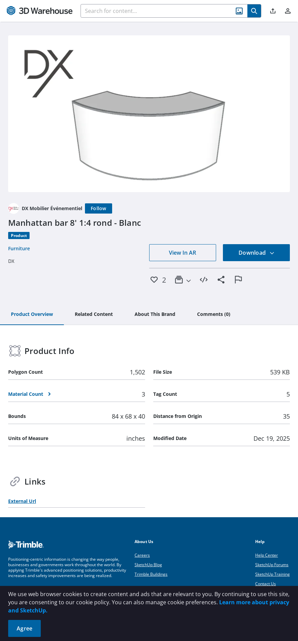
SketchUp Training (272, 574)
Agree (24, 628)
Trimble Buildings (151, 574)
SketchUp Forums (271, 565)
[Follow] (98, 208)
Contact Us (265, 584)
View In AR (182, 252)
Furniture (19, 248)
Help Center (266, 555)
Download (257, 252)
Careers (142, 555)
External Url (22, 501)
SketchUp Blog (148, 565)
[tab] (32, 314)
